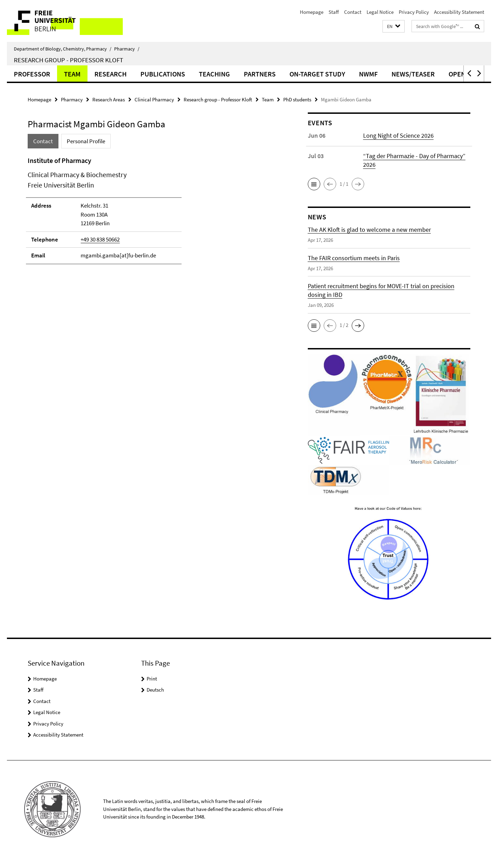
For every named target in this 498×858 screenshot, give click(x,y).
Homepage (311, 12)
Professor (32, 74)
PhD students (297, 99)
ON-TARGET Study (317, 74)
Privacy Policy (414, 12)
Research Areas (108, 99)
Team (72, 74)
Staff (334, 12)
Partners (260, 74)
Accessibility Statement (459, 12)
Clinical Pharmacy (154, 99)
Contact (352, 12)
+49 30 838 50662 (100, 239)
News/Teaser (413, 74)
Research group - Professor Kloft (68, 60)
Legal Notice (380, 12)
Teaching (214, 74)
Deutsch (155, 689)
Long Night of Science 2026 (398, 135)
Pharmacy (126, 48)
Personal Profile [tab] (86, 141)
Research (110, 74)
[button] (393, 26)
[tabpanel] (155, 226)
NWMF (368, 74)
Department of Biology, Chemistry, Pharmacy (62, 48)
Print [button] (152, 678)
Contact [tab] (43, 141)
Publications (162, 74)
